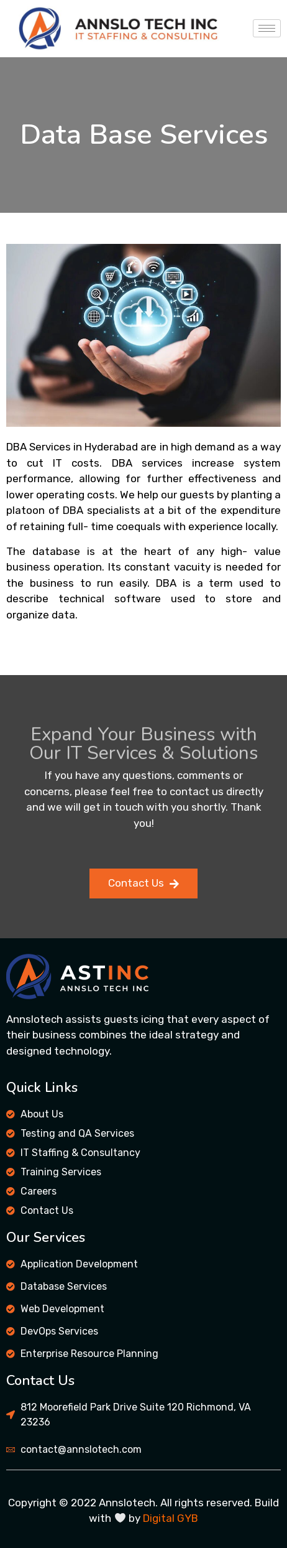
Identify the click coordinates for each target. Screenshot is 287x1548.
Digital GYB (170, 1518)
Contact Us (143, 883)
